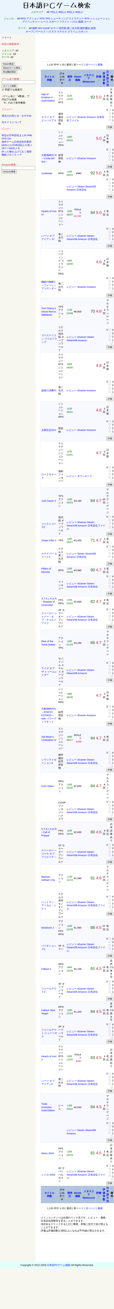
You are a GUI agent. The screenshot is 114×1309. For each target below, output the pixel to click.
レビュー (72, 117)
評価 (98, 76)
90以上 (79, 12)
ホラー (54, 28)
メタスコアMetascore (89, 78)
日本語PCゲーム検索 (58, 1265)
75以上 (54, 12)
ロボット (83, 31)
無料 (34, 28)
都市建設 (85, 28)
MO (40, 28)
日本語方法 (107, 78)
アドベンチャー (31, 21)
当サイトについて (12, 122)
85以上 (71, 12)
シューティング (59, 18)
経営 (93, 28)
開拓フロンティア (12, 154)
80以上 (62, 12)
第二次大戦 (73, 28)
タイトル (49, 76)
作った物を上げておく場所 (17, 151)
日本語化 (81, 189)
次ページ (91, 64)
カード (88, 21)
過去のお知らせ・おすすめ (17, 115)
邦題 (49, 79)
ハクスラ (51, 31)
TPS (47, 18)
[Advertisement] (18, 227)
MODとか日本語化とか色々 (17, 145)
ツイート (7, 37)
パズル (74, 21)
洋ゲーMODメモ (11, 148)
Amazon (91, 117)
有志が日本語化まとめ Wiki (17, 135)
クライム (73, 31)
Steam (80, 186)
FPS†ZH (6, 138)
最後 (100, 64)
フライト (64, 21)
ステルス (62, 31)
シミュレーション (100, 18)
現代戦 (62, 28)
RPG (23, 18)
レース (44, 21)
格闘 (80, 21)
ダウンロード (84, 476)
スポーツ (54, 21)
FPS (42, 18)
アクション (33, 18)
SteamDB (90, 186)
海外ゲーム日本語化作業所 (17, 141)
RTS (87, 18)
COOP (46, 28)
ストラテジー (76, 18)
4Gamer (81, 117)
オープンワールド (36, 31)
